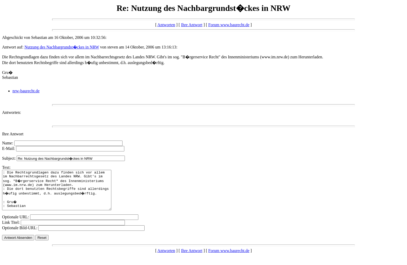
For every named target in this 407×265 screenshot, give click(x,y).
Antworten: (11, 112)
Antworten (166, 25)
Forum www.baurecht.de (228, 25)
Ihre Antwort (191, 25)
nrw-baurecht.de (25, 91)
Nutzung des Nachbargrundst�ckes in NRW (61, 47)
